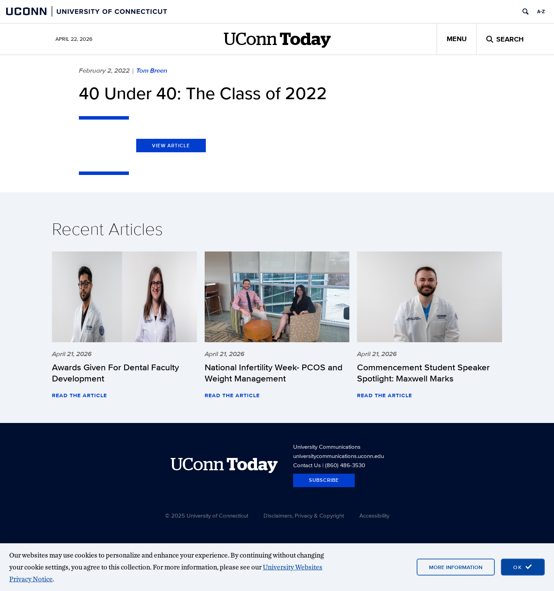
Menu (457, 39)
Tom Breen (151, 70)
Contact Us (307, 465)
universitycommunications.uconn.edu (338, 456)
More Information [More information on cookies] (455, 567)
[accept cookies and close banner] (523, 567)
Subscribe (324, 480)
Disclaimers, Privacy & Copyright (304, 515)
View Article (171, 145)
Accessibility (374, 515)
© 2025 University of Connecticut (206, 515)
